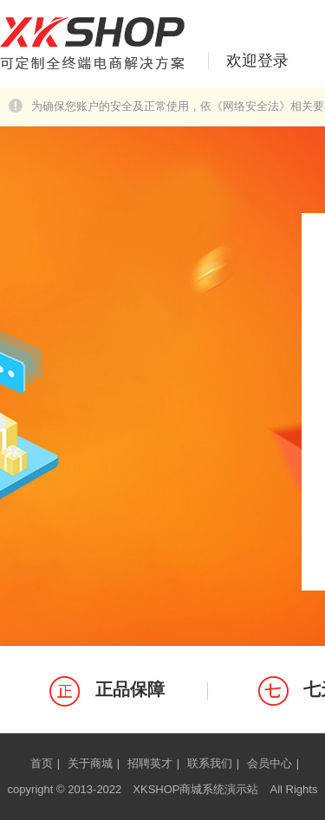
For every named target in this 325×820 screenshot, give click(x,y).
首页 (41, 763)
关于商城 (90, 763)
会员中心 (269, 763)
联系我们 (209, 763)
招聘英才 (149, 763)
